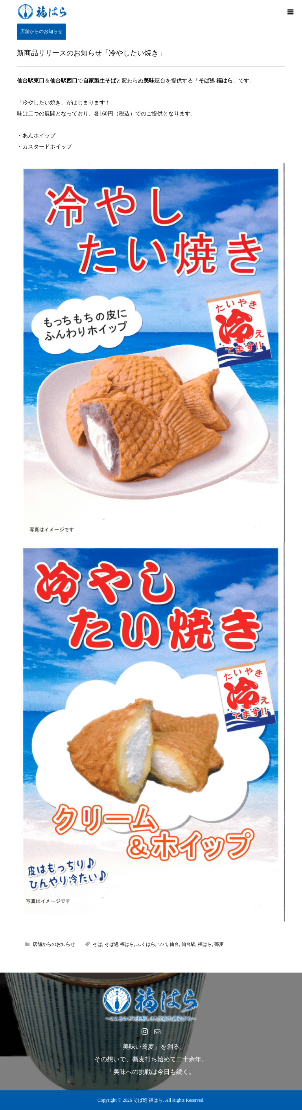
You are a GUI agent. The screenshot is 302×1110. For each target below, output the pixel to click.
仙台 (174, 944)
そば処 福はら (119, 944)
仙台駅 (188, 944)
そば (97, 944)
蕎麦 (219, 944)
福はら (205, 944)
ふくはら (145, 944)
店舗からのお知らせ (41, 31)
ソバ (162, 944)
